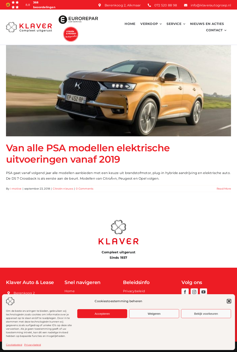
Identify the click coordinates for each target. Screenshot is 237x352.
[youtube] (203, 292)
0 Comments (84, 188)
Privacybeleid (32, 344)
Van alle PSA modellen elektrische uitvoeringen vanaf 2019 (88, 153)
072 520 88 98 (165, 5)
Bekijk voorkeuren (206, 313)
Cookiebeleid (14, 344)
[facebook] (185, 292)
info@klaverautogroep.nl (211, 5)
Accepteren (102, 313)
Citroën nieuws (63, 188)
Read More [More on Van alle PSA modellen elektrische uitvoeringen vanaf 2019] (224, 188)
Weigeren (154, 313)
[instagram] (194, 292)
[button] (229, 301)
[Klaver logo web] (29, 23)
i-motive (16, 188)
